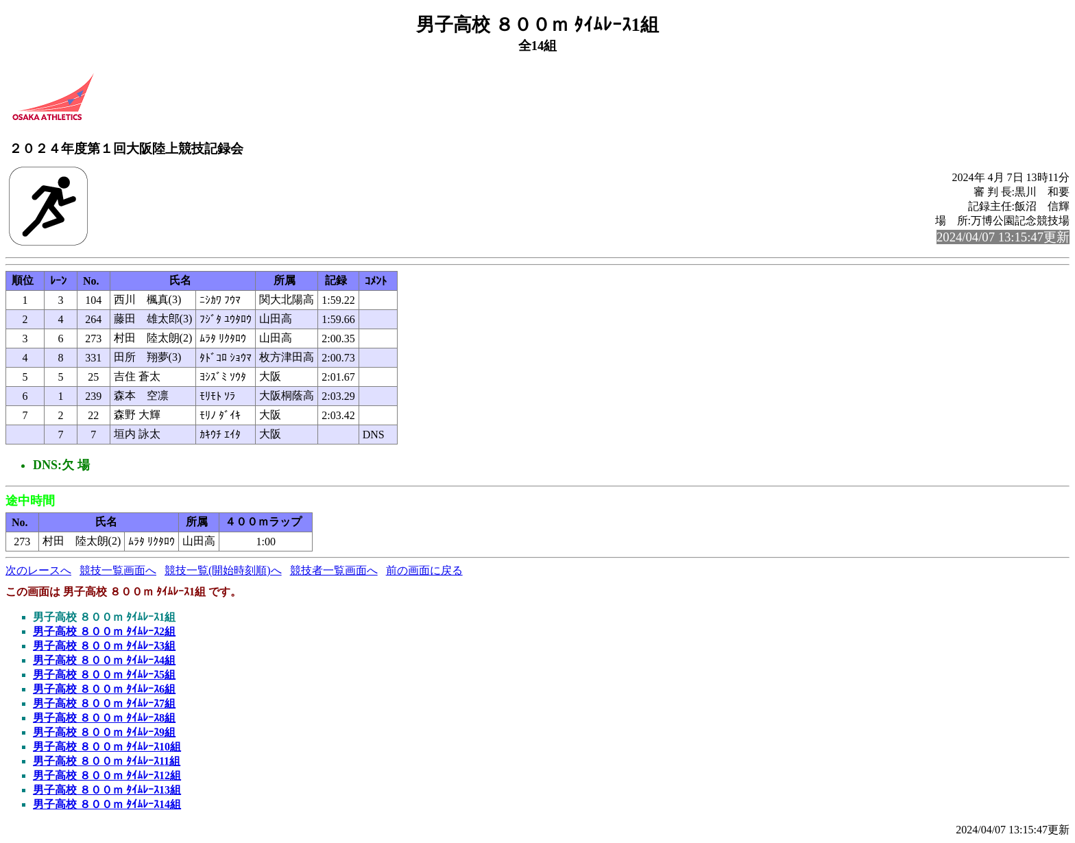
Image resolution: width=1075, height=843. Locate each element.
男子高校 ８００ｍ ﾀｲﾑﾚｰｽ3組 (104, 646)
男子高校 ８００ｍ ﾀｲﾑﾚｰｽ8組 (104, 718)
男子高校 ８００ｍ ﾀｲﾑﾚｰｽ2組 (104, 631)
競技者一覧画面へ (334, 570)
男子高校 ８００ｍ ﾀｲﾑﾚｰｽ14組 (107, 804)
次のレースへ (38, 570)
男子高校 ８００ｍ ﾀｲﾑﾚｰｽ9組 (104, 732)
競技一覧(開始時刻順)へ (223, 570)
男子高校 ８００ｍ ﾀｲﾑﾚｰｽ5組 (104, 674)
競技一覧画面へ (118, 570)
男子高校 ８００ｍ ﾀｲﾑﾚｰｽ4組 (104, 660)
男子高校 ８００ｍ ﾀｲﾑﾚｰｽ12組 (107, 775)
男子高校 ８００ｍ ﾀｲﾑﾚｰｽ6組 (104, 689)
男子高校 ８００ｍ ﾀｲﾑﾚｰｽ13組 (107, 790)
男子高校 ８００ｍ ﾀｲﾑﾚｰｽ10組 (107, 746)
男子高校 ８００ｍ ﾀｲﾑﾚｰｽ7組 (104, 703)
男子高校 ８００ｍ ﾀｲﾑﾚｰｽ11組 (106, 761)
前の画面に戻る (424, 570)
